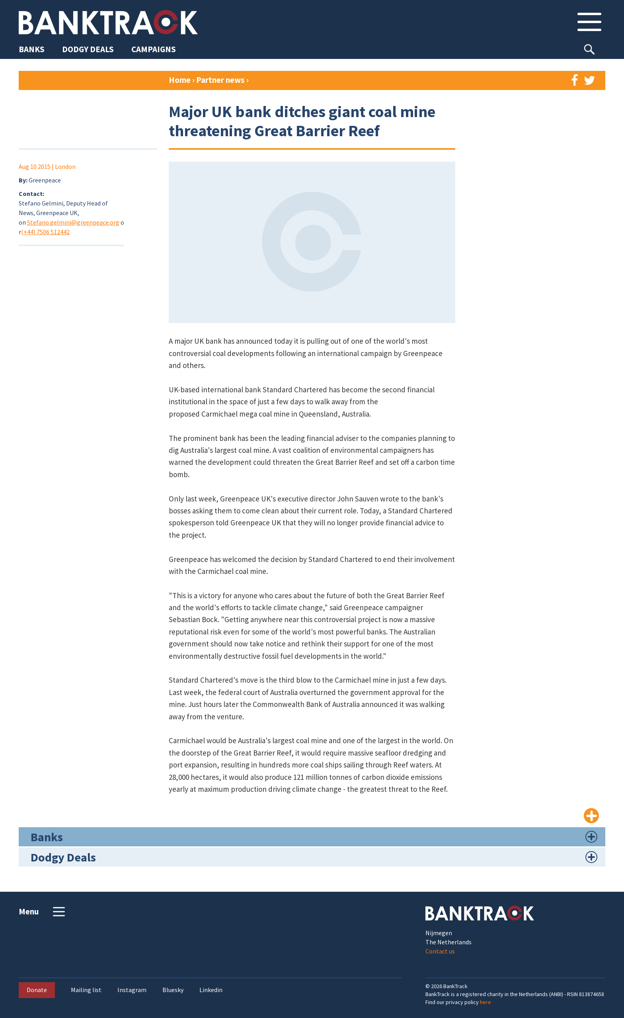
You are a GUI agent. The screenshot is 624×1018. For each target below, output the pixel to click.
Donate (37, 990)
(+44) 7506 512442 (45, 232)
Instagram (131, 990)
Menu (43, 912)
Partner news (221, 79)
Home (180, 79)
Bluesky (172, 990)
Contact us (440, 951)
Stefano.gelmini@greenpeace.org (73, 222)
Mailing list (86, 990)
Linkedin (210, 990)
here (485, 1002)
